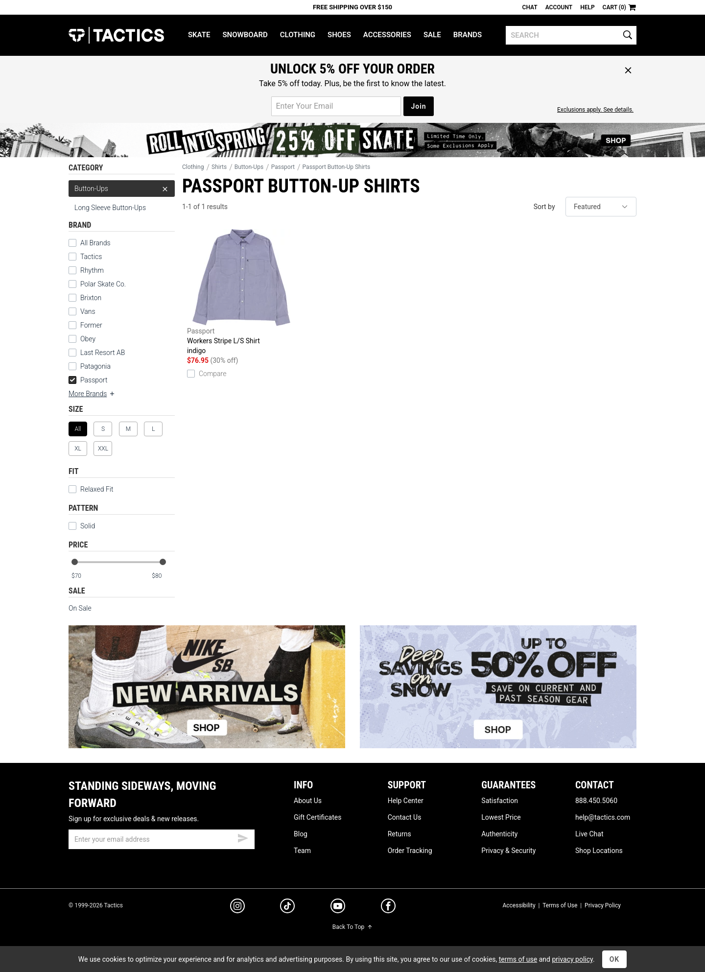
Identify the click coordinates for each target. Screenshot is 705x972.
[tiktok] (287, 907)
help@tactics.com (602, 817)
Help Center (405, 801)
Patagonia (95, 366)
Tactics (116, 35)
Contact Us (405, 817)
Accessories (387, 34)
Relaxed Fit (91, 489)
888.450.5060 (596, 801)
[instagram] (237, 907)
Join (418, 106)
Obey (87, 339)
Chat (530, 7)
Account (558, 7)
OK (615, 959)
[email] (162, 839)
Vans (87, 311)
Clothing (297, 34)
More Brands (92, 394)
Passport (88, 380)
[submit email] (243, 837)
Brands (467, 34)
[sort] (600, 206)
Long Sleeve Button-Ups (110, 208)
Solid (87, 526)
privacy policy (572, 959)
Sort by (544, 207)
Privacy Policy (603, 905)
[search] (571, 35)
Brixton (90, 298)
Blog (300, 834)
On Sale (80, 608)
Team (302, 850)
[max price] (163, 576)
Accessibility (518, 905)
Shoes (339, 34)
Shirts (219, 167)
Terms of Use (559, 905)
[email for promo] (336, 106)
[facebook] (388, 907)
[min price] (83, 576)
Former (91, 325)
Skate (199, 34)
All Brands (95, 243)
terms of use (518, 959)
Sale (432, 34)
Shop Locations (599, 850)
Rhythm (92, 270)
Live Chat (589, 834)
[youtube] (337, 907)
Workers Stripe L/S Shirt (241, 292)
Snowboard (244, 34)
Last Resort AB (102, 352)
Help (587, 7)
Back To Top (352, 927)
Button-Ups (121, 188)
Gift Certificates (317, 817)
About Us (308, 801)
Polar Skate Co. (103, 284)
